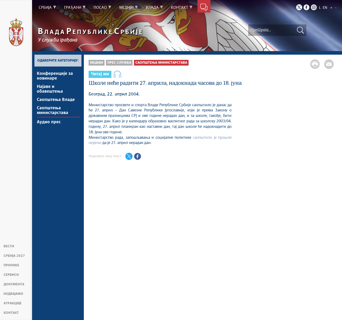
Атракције (13, 303)
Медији (96, 62)
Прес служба (119, 62)
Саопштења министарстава (52, 110)
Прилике (11, 265)
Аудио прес (49, 122)
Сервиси (11, 275)
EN (325, 8)
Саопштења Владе (56, 100)
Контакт (11, 313)
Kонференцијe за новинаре (55, 76)
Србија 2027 (14, 256)
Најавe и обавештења (50, 89)
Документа (14, 284)
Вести (9, 246)
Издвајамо (13, 294)
